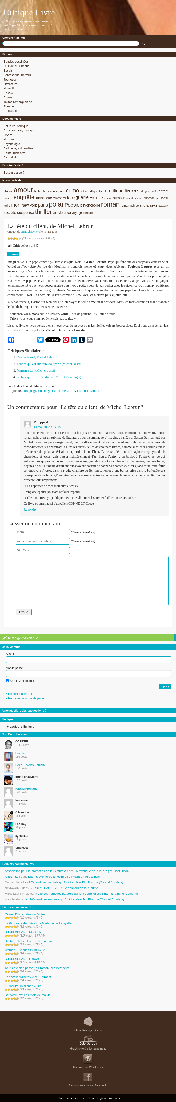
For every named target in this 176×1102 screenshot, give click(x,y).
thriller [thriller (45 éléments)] (43, 211)
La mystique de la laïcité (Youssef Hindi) (101, 871)
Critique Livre (29, 12)
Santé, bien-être (14, 153)
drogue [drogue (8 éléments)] (145, 191)
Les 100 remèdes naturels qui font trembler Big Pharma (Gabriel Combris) (73, 882)
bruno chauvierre (30, 231)
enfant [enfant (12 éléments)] (163, 191)
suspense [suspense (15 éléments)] (25, 212)
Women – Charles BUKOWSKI (25, 950)
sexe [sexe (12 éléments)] (153, 205)
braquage (30, 391)
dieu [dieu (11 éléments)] (137, 191)
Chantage (44, 391)
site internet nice (85, 1098)
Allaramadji (12, 876)
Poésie (8, 93)
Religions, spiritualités (18, 148)
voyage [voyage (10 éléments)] (77, 213)
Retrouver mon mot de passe (26, 698)
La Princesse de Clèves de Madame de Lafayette (38, 923)
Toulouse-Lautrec (88, 391)
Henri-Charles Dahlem (30, 765)
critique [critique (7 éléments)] (84, 191)
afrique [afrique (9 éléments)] (8, 191)
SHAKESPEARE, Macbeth (23, 932)
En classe (10, 111)
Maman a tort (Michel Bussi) (36, 370)
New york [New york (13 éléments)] (29, 205)
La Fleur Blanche (63, 391)
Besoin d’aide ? (14, 172)
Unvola (20, 753)
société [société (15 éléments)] (10, 212)
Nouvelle (10, 88)
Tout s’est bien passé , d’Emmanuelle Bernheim (37, 968)
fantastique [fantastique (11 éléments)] (43, 198)
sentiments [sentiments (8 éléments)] (142, 205)
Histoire (9, 139)
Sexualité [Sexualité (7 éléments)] (163, 205)
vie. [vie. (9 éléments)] (55, 213)
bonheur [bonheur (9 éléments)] (43, 191)
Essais (8, 70)
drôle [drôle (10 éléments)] (154, 191)
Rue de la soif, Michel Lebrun (36, 357)
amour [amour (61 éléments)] (23, 190)
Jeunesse (10, 79)
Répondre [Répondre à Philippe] (30, 509)
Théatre (9, 106)
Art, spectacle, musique (19, 130)
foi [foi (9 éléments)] (64, 198)
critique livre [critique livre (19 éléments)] (121, 190)
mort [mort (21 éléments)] (15, 205)
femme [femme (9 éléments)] (57, 198)
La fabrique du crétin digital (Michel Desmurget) (49, 377)
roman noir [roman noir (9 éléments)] (128, 205)
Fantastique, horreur (17, 75)
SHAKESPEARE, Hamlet (22, 959)
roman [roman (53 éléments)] (110, 204)
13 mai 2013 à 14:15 (47, 427)
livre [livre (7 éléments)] (158, 198)
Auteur (10, 654)
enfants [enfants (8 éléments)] (8, 197)
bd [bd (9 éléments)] (35, 191)
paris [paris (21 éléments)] (43, 205)
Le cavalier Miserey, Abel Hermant (28, 977)
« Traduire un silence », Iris (23, 986)
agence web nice (110, 1098)
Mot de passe (14, 668)
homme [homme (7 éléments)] (108, 198)
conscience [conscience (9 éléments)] (57, 191)
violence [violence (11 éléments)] (64, 213)
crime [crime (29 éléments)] (72, 190)
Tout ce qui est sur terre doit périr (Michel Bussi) (49, 364)
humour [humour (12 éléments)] (119, 198)
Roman (8, 97)
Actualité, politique (16, 126)
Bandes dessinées (16, 61)
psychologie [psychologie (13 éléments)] (90, 205)
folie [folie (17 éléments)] (71, 197)
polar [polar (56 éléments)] (56, 204)
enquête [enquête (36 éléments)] (23, 197)
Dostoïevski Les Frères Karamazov (28, 941)
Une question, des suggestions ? (24, 710)
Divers (8, 135)
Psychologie (12, 144)
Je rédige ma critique (20, 638)
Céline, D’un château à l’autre (25, 914)
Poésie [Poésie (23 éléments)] (72, 205)
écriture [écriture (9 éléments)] (88, 213)
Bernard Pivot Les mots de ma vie (28, 995)
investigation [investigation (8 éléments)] (133, 197)
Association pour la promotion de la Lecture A (35, 871)
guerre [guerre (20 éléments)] (82, 197)
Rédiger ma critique (20, 693)
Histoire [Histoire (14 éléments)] (96, 197)
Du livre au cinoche (17, 66)
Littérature (10, 84)
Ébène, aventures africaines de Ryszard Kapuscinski (64, 876)
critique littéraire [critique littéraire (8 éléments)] (98, 191)
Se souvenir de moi (20, 680)
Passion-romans (26, 788)
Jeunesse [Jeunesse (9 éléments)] (148, 198)
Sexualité (10, 157)
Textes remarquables (18, 102)
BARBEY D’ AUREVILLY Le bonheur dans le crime (64, 888)
